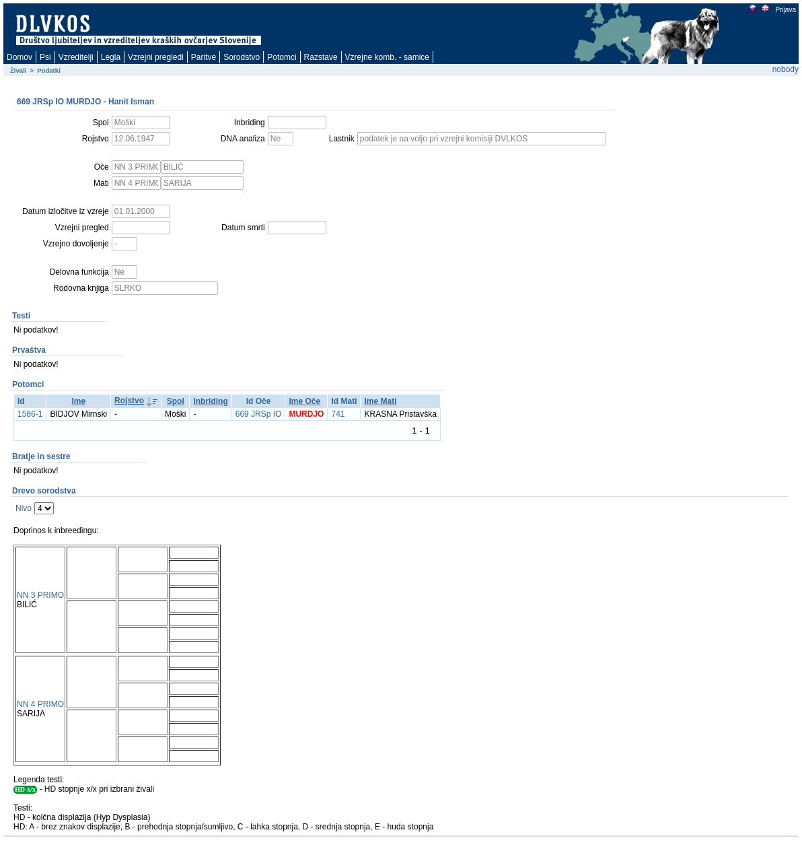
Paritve (203, 57)
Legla (110, 57)
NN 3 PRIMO (40, 595)
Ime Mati (380, 401)
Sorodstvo (241, 57)
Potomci (281, 57)
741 (337, 414)
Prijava (785, 9)
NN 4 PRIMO (40, 704)
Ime (78, 401)
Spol (175, 401)
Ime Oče (304, 401)
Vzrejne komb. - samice (387, 57)
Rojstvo (129, 400)
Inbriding (210, 401)
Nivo (23, 508)
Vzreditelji (76, 57)
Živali (18, 70)
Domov (19, 57)
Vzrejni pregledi (156, 57)
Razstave (321, 57)
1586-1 (29, 414)
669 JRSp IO (258, 414)
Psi (45, 57)
